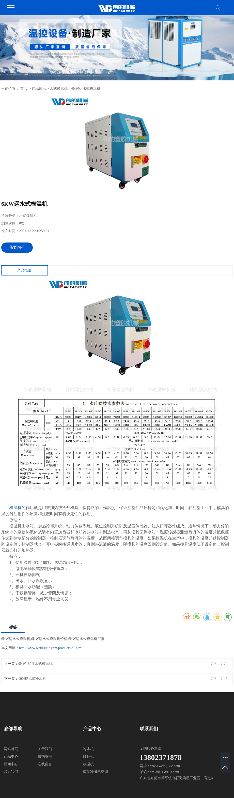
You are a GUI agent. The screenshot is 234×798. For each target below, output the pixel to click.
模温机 (15, 508)
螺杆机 (88, 756)
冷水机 (88, 749)
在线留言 (45, 764)
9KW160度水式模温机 (35, 664)
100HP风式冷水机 (32, 679)
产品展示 (39, 89)
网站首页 (11, 749)
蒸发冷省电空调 (95, 772)
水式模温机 (59, 89)
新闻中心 (11, 764)
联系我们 (11, 772)
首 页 (24, 89)
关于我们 (45, 749)
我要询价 (17, 247)
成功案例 (45, 756)
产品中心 (11, 756)
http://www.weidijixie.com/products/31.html (50, 648)
